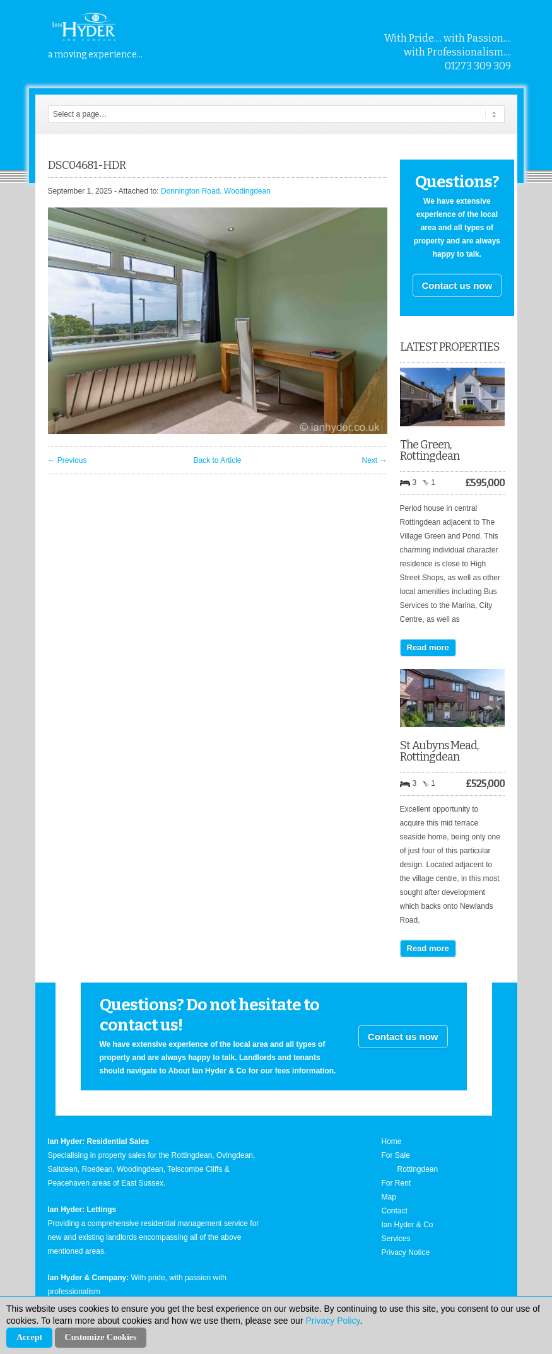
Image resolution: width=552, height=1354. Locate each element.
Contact (395, 1210)
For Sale (396, 1155)
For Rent (396, 1183)
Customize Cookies (101, 1337)
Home (392, 1141)
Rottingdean (417, 1169)
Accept (29, 1337)
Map (389, 1197)
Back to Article (217, 460)
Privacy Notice (406, 1252)
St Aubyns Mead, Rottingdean (439, 751)
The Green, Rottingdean (429, 450)
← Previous (67, 460)
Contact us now (457, 285)
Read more (428, 647)
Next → (374, 460)
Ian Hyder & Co (407, 1224)
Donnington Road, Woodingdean (216, 191)
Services (396, 1238)
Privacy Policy (332, 1321)
